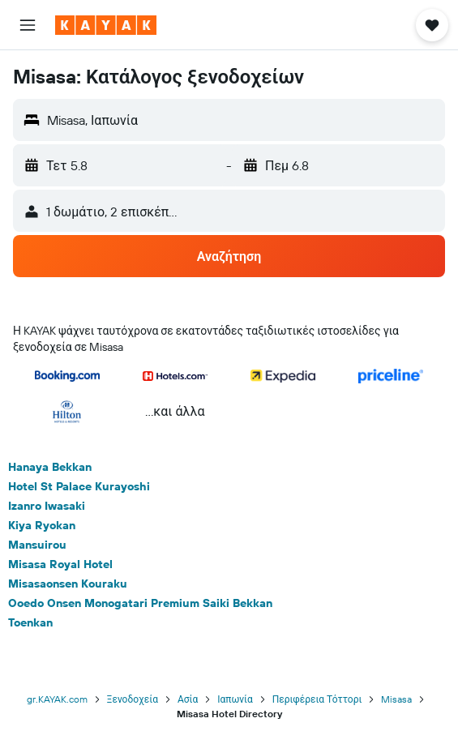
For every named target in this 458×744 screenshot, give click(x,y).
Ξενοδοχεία (132, 699)
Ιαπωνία (235, 699)
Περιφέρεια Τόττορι (317, 699)
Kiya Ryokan (41, 525)
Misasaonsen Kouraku (67, 583)
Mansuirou (37, 544)
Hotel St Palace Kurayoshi (79, 486)
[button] (27, 25)
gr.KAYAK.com (57, 699)
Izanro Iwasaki (46, 505)
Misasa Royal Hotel (60, 564)
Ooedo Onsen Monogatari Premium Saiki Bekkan (140, 603)
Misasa (396, 699)
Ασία (188, 699)
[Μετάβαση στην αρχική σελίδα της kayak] (105, 25)
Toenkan (30, 622)
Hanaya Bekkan (50, 467)
